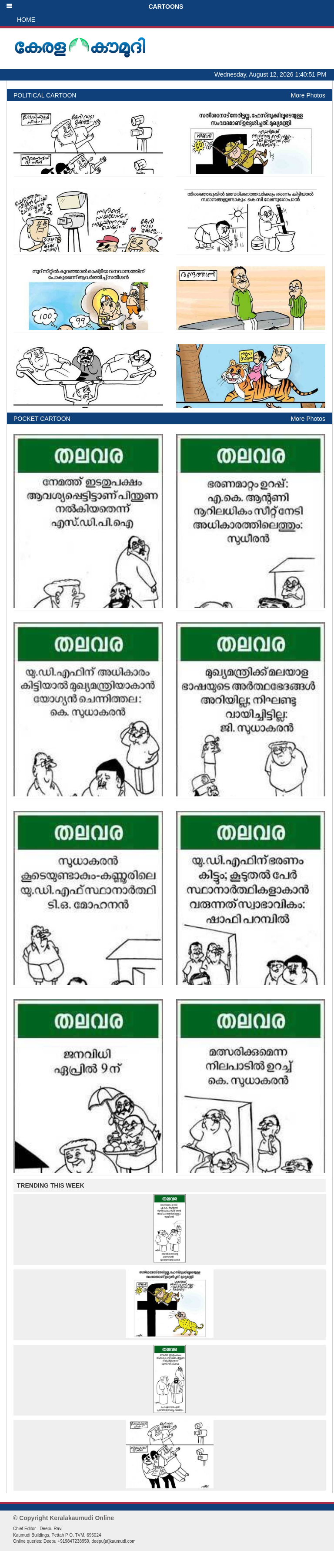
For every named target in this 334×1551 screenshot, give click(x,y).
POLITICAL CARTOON (44, 95)
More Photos (308, 95)
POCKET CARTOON (41, 418)
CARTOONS (94, 6)
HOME (26, 19)
